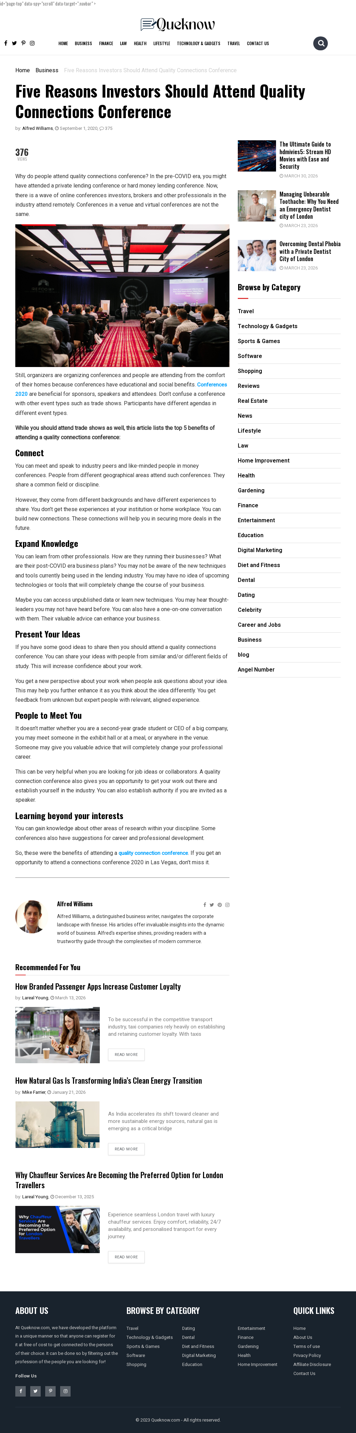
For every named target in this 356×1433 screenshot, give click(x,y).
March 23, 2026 (302, 225)
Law (123, 43)
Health (140, 43)
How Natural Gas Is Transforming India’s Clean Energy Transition (119, 1080)
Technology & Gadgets (198, 43)
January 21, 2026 (66, 1092)
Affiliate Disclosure (312, 1364)
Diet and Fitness (198, 1346)
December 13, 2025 (72, 1196)
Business (83, 43)
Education (192, 1364)
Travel (233, 43)
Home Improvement (257, 1364)
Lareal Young (35, 997)
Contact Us (258, 43)
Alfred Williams (37, 128)
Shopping (136, 1364)
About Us (302, 1337)
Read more (126, 1055)
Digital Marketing (199, 1355)
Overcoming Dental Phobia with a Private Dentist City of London (309, 250)
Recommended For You (47, 967)
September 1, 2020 (76, 128)
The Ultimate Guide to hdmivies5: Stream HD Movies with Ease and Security (309, 155)
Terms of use (306, 1346)
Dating (188, 1328)
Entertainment (251, 1328)
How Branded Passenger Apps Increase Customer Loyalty (107, 986)
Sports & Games (143, 1346)
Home (63, 43)
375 (105, 128)
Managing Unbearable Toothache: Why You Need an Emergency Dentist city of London (309, 204)
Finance (106, 43)
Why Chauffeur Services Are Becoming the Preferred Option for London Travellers (117, 1179)
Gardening (248, 1346)
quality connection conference (155, 853)
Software (136, 1355)
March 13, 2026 (68, 997)
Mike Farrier (33, 1092)
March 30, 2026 (302, 175)
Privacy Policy (307, 1355)
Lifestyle (161, 43)
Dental (188, 1337)
